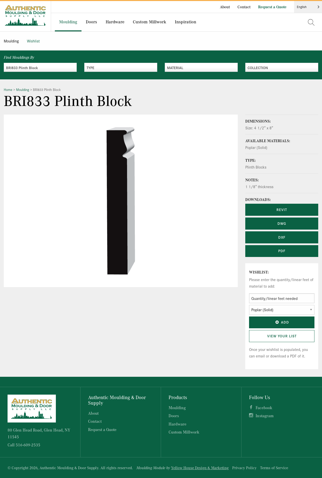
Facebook (264, 407)
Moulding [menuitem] (68, 22)
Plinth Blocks (255, 167)
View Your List (282, 336)
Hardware (177, 424)
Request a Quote (272, 7)
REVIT (281, 209)
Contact (244, 7)
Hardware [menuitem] (115, 22)
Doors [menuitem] (91, 22)
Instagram (265, 415)
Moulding (11, 41)
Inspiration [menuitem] (185, 22)
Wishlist (33, 41)
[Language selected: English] (308, 7)
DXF (282, 237)
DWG (281, 223)
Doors (174, 415)
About (225, 7)
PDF (282, 250)
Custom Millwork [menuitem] (149, 22)
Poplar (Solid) (256, 147)
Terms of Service (274, 467)
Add (281, 322)
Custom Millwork (184, 432)
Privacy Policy (244, 467)
